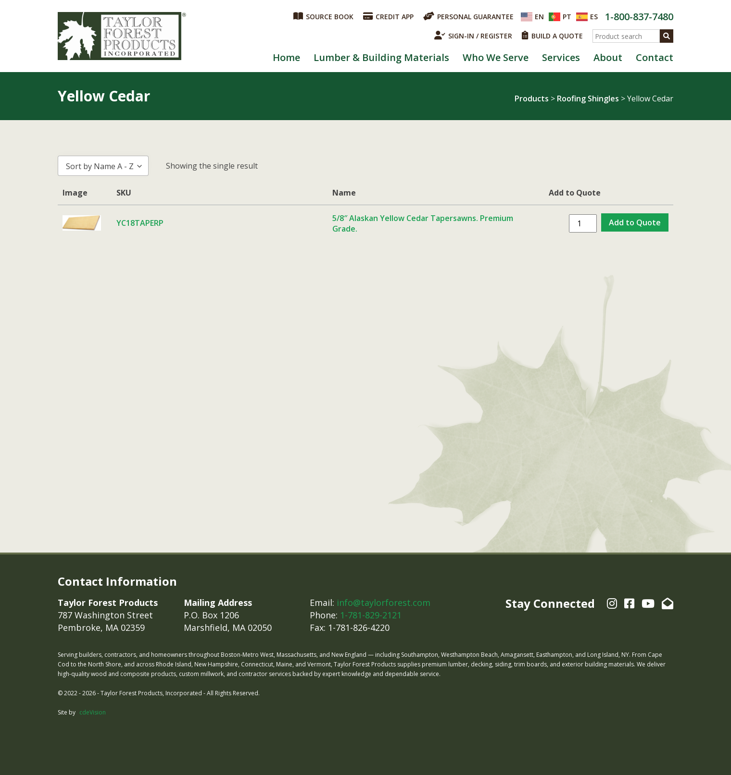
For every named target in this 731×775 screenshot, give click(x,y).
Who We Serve (496, 57)
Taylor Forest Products (122, 36)
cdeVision (92, 712)
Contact (654, 57)
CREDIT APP (388, 16)
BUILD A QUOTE (552, 35)
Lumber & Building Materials (381, 57)
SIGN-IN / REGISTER (473, 35)
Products (532, 98)
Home (286, 57)
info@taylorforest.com (383, 602)
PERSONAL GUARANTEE (468, 16)
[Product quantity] (583, 223)
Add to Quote (635, 222)
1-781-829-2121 (371, 615)
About (607, 57)
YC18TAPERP (140, 223)
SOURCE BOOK (323, 16)
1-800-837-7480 (639, 16)
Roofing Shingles (588, 98)
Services (561, 57)
